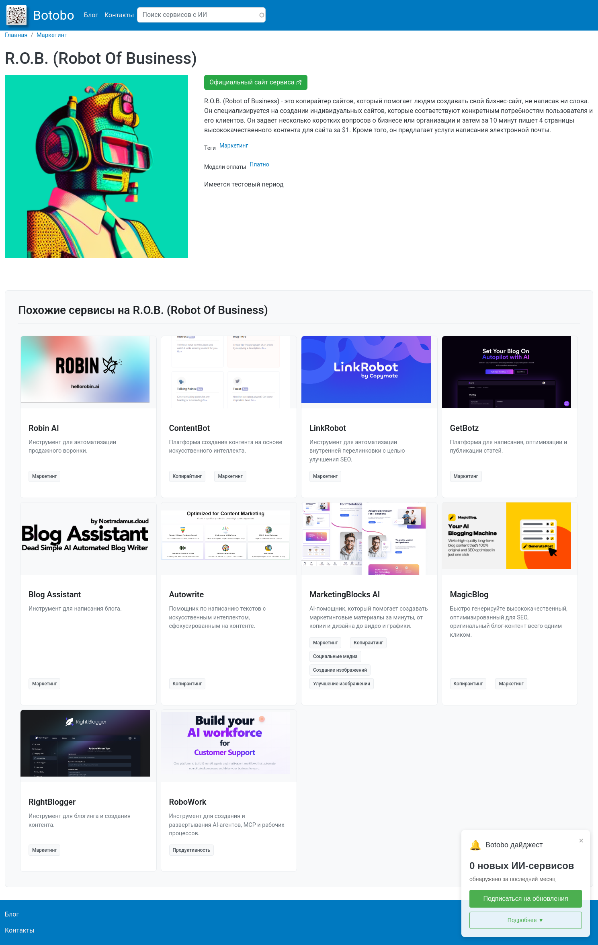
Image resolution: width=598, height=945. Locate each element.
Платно (259, 164)
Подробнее (526, 920)
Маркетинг (52, 35)
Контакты (119, 15)
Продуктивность (192, 850)
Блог (91, 15)
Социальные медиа (335, 656)
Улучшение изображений (341, 684)
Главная (16, 35)
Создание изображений (340, 670)
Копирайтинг (187, 476)
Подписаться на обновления (525, 898)
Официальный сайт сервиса (255, 82)
